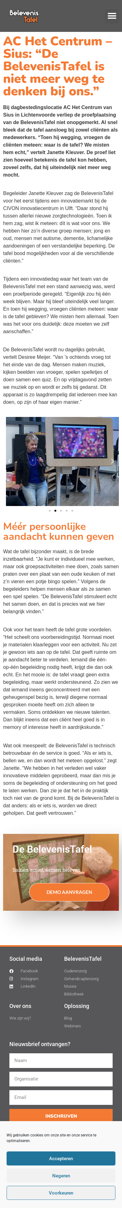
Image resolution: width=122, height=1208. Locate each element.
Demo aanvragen (69, 892)
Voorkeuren (61, 1193)
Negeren (61, 1176)
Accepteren (61, 1158)
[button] (112, 16)
